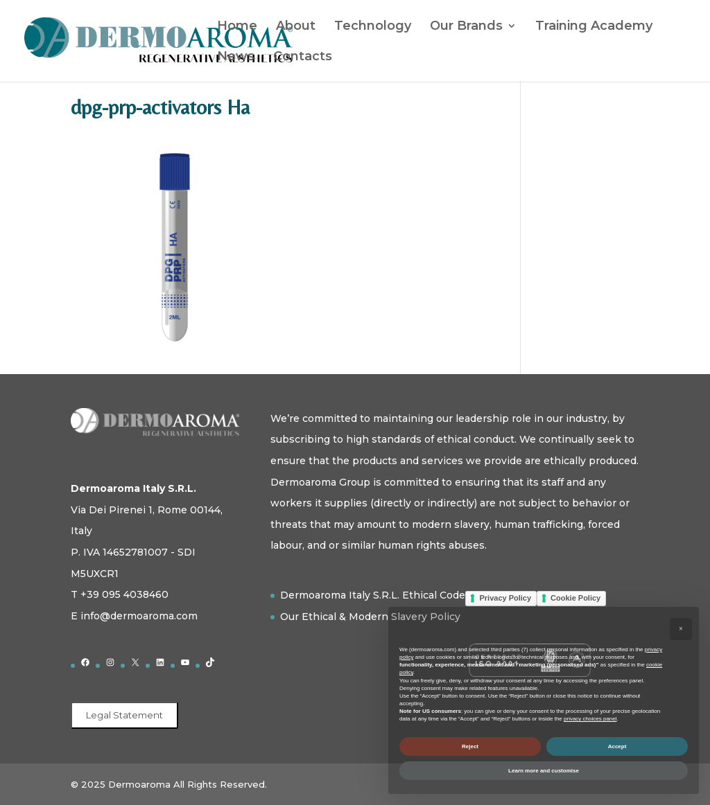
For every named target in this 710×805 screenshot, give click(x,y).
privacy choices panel (590, 719)
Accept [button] (617, 746)
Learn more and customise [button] (543, 771)
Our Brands (466, 27)
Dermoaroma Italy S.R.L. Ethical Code (372, 595)
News (235, 57)
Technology (372, 27)
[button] (681, 629)
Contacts (302, 57)
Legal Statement (124, 714)
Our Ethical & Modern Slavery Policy (370, 616)
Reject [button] (470, 746)
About (295, 27)
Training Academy (593, 27)
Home (237, 27)
